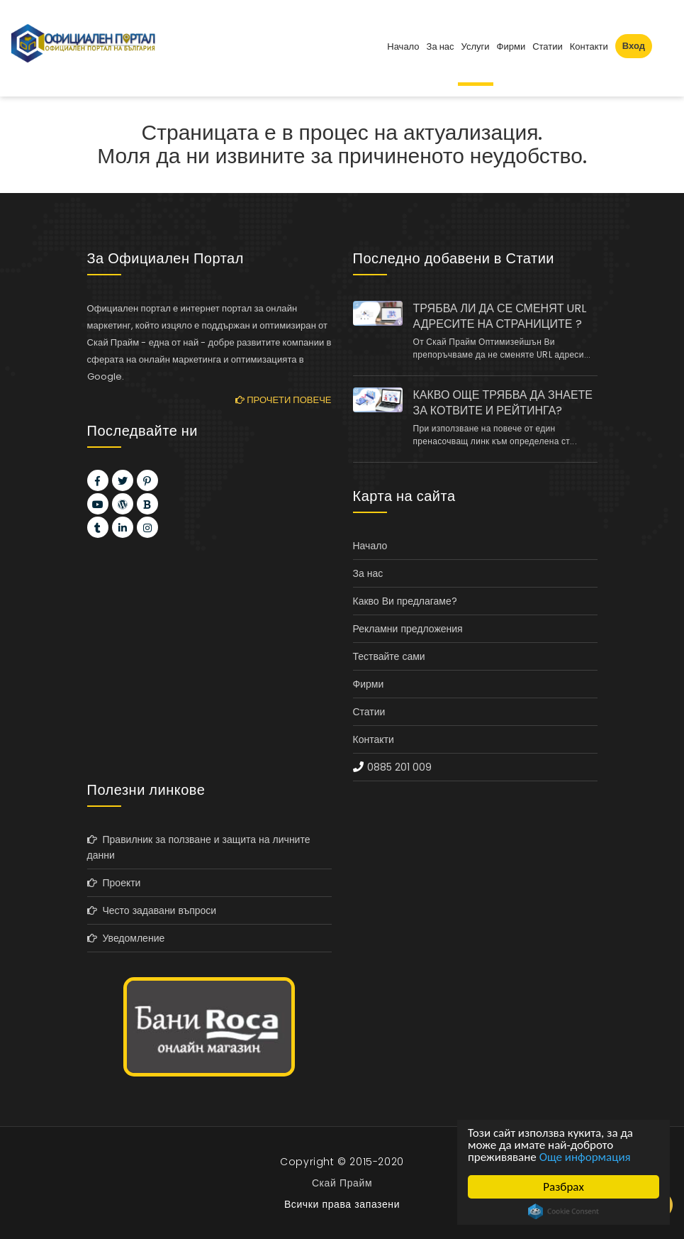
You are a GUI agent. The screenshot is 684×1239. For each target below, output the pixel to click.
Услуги (475, 46)
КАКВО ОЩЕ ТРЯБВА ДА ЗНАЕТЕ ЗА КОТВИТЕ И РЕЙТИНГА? (503, 403)
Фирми (511, 46)
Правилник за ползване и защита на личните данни (198, 847)
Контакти (589, 46)
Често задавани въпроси (152, 910)
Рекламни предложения (408, 629)
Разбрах (563, 1186)
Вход (633, 46)
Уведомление (126, 938)
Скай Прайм (342, 1183)
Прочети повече (283, 400)
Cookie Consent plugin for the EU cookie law (563, 1211)
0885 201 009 (399, 767)
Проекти (114, 883)
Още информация (585, 1157)
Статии (547, 46)
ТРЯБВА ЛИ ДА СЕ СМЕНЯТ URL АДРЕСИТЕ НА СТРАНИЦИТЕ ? (500, 316)
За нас (440, 46)
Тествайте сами (389, 656)
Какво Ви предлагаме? (405, 601)
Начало (403, 46)
